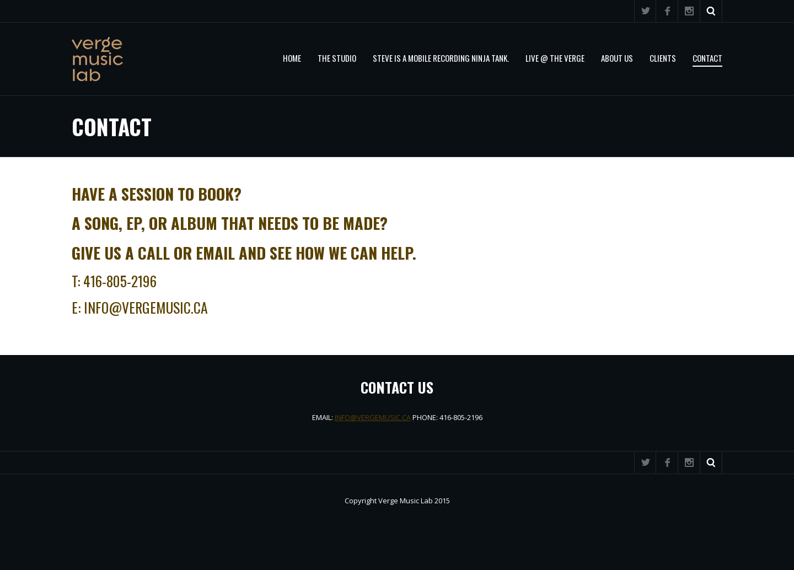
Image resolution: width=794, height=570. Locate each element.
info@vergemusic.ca (146, 307)
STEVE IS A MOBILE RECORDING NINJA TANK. (441, 58)
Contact (707, 58)
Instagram (689, 11)
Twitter (645, 11)
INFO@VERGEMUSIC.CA (373, 417)
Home (292, 58)
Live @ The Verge (554, 58)
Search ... (711, 11)
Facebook (667, 11)
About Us (617, 58)
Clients (663, 58)
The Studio (337, 58)
